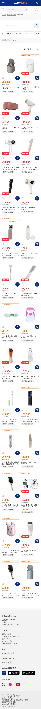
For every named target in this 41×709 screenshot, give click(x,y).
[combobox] (30, 49)
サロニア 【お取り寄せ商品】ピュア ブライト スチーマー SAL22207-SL (30, 594)
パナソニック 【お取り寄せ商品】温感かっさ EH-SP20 (10, 551)
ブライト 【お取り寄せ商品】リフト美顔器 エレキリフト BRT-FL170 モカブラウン (10, 254)
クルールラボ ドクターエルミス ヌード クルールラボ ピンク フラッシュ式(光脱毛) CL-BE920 (30, 168)
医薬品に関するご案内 (9, 704)
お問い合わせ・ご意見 (9, 643)
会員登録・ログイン (9, 620)
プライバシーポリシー (9, 694)
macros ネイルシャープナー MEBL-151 (29, 462)
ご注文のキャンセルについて (12, 636)
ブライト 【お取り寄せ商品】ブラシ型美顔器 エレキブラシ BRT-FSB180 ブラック (30, 420)
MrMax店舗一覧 (8, 653)
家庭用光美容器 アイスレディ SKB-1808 (30, 128)
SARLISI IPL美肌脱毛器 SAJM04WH (28, 208)
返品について (6, 639)
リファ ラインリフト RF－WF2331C (9, 294)
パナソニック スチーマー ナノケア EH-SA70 (10, 88)
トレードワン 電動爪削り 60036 (28, 336)
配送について (6, 634)
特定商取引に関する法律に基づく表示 (15, 700)
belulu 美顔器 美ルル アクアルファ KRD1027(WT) (30, 377)
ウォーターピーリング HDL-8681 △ (29, 254)
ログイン (36, 8)
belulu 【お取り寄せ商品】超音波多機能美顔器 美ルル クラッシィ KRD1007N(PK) (11, 463)
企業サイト (7, 662)
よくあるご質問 (7, 641)
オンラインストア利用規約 (11, 696)
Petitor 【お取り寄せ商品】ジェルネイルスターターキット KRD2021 (30, 506)
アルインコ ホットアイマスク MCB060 (10, 128)
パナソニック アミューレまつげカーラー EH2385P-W (10, 420)
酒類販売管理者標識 (9, 702)
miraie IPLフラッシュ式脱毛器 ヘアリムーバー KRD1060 (10, 168)
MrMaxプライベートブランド (12, 624)
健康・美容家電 (11, 15)
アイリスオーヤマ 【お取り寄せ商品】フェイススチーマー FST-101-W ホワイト (30, 88)
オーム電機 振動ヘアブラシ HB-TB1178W (29, 294)
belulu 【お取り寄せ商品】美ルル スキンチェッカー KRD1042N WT (10, 337)
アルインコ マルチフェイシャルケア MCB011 (10, 377)
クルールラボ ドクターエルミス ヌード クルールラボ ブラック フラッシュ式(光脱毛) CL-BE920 (10, 208)
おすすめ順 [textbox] (27, 49)
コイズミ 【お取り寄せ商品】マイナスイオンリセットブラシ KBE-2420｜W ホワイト (10, 506)
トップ (4, 15)
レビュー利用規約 (8, 698)
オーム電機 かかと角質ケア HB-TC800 (29, 551)
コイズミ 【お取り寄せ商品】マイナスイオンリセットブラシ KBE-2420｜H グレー (10, 594)
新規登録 (36, 10)
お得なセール (6, 622)
